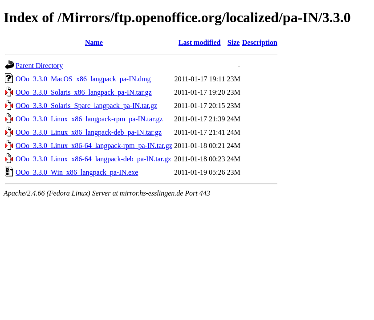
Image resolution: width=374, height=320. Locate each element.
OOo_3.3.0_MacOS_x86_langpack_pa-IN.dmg (83, 79)
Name (94, 42)
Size (234, 42)
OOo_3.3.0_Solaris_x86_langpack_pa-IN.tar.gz (84, 92)
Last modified (200, 42)
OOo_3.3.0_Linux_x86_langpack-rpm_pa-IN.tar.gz (89, 119)
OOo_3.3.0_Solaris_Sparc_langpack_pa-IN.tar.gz (86, 105)
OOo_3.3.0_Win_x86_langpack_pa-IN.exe (77, 172)
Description (259, 42)
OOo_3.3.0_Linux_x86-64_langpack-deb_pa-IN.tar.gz (93, 159)
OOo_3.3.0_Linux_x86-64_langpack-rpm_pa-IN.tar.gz (94, 145)
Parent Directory (39, 65)
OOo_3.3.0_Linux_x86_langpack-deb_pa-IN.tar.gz (89, 132)
